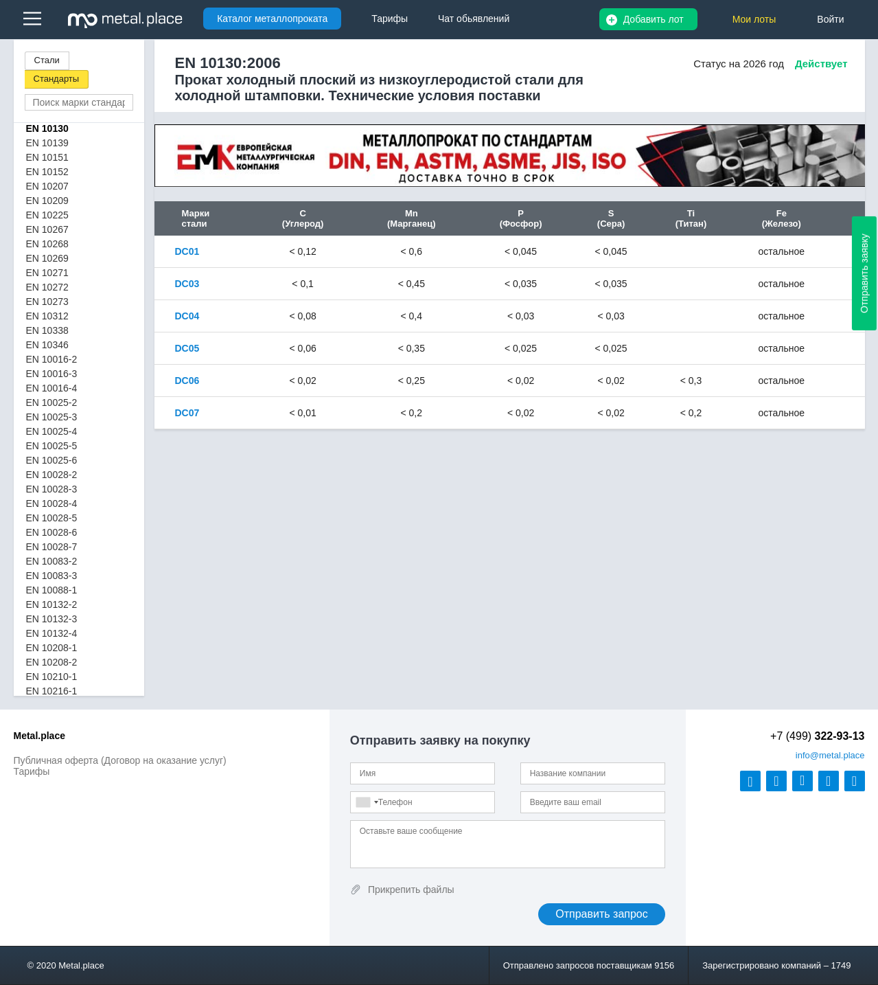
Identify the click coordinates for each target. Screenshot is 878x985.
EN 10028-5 (52, 517)
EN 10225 (47, 215)
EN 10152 (47, 171)
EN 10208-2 (52, 662)
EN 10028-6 (52, 532)
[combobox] (366, 802)
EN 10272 (47, 287)
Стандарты (57, 78)
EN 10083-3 (52, 575)
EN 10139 (47, 142)
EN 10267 (47, 229)
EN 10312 (47, 315)
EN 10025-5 (52, 445)
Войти (830, 19)
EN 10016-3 (52, 373)
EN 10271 (47, 272)
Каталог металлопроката (272, 18)
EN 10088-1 (52, 590)
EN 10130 (47, 128)
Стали (47, 60)
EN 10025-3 (52, 416)
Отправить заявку (864, 273)
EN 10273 (47, 301)
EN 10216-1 (52, 691)
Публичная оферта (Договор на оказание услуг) (120, 760)
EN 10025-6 (52, 460)
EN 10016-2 (52, 359)
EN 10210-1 (52, 676)
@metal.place (830, 755)
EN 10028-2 (52, 474)
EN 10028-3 (52, 489)
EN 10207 (47, 186)
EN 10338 (47, 330)
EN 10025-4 (52, 431)
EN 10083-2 (52, 561)
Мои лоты (754, 19)
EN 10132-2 (52, 604)
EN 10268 (47, 243)
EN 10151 (47, 157)
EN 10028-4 (52, 503)
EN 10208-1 (52, 647)
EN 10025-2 (52, 402)
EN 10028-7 (52, 546)
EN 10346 (47, 344)
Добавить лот (653, 19)
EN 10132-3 (52, 618)
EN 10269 (47, 258)
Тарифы (32, 771)
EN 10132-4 (52, 633)
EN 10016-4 (52, 388)
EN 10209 (47, 200)
